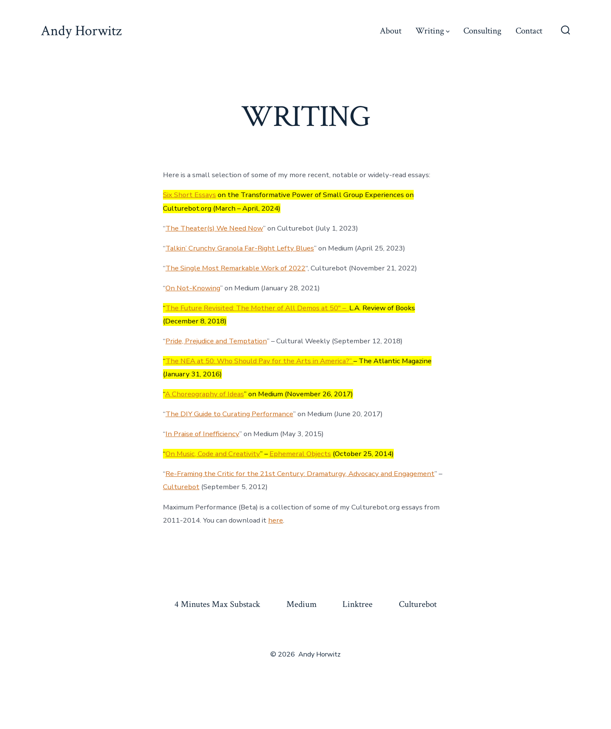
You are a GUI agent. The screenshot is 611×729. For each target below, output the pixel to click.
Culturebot (181, 487)
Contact (529, 30)
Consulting (482, 30)
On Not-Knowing (192, 288)
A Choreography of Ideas (204, 394)
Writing (432, 30)
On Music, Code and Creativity (212, 454)
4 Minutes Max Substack (217, 604)
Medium (301, 604)
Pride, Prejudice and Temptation (216, 341)
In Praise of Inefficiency (202, 434)
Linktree (357, 604)
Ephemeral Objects (300, 454)
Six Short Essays (189, 195)
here (275, 520)
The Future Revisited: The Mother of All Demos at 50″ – (257, 308)
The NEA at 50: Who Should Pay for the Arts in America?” (259, 361)
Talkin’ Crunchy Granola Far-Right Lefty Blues (239, 248)
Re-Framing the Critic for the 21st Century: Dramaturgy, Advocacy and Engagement (299, 474)
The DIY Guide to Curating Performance (229, 414)
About (390, 30)
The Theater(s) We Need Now (214, 228)
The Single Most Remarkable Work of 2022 (235, 268)
